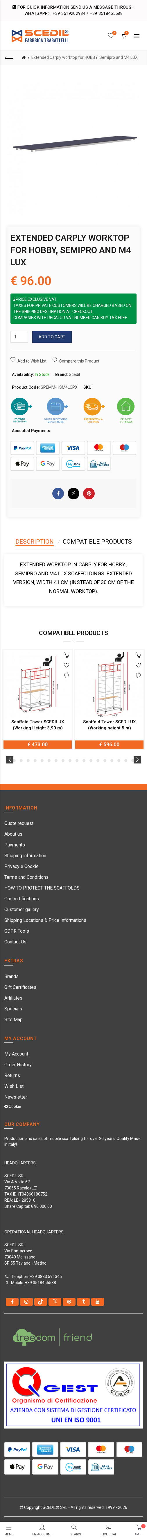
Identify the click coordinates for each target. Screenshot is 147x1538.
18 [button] (125, 760)
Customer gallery (21, 909)
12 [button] (84, 760)
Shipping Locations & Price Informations (45, 920)
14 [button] (97, 760)
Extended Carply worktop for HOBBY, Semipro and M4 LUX (84, 57)
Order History (18, 1064)
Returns (12, 1075)
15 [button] (104, 760)
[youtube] (97, 1302)
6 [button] (42, 760)
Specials (13, 1009)
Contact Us (15, 942)
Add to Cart (52, 337)
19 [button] (132, 760)
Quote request (18, 823)
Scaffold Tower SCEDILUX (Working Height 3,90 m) (37, 725)
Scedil (74, 374)
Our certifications (21, 898)
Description (34, 541)
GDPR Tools (16, 931)
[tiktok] (40, 1302)
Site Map (13, 1019)
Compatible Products (97, 541)
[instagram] (26, 1302)
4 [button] (28, 760)
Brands (11, 976)
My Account (16, 1054)
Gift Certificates (20, 987)
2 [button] (14, 760)
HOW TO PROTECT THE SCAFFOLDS (42, 888)
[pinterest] (69, 1302)
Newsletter (15, 1097)
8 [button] (56, 760)
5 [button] (35, 760)
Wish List (14, 1086)
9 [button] (63, 760)
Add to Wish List (31, 361)
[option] (38, 699)
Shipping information (25, 855)
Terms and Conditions (26, 877)
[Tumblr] (83, 1302)
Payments (14, 845)
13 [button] (90, 760)
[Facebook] (12, 1302)
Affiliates (13, 998)
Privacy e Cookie (21, 866)
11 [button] (77, 760)
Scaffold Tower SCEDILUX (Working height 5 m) (109, 725)
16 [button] (111, 760)
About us (13, 834)
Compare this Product (79, 361)
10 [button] (70, 760)
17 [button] (118, 760)
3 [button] (21, 760)
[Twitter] (55, 1302)
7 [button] (49, 760)
